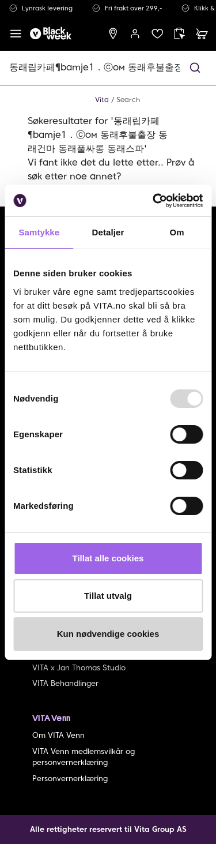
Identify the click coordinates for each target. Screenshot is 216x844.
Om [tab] (177, 232)
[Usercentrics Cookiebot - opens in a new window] (154, 200)
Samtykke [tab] (38, 232)
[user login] (135, 33)
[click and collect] (179, 33)
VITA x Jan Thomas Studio (79, 667)
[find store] (113, 33)
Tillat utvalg (108, 596)
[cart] (202, 33)
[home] (50, 34)
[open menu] (16, 33)
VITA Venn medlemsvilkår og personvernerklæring (83, 757)
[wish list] (157, 33)
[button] (195, 68)
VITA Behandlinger (65, 683)
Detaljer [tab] (108, 232)
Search (128, 99)
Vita (102, 99)
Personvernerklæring (70, 778)
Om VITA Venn (58, 735)
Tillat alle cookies (108, 558)
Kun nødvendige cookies (108, 634)
